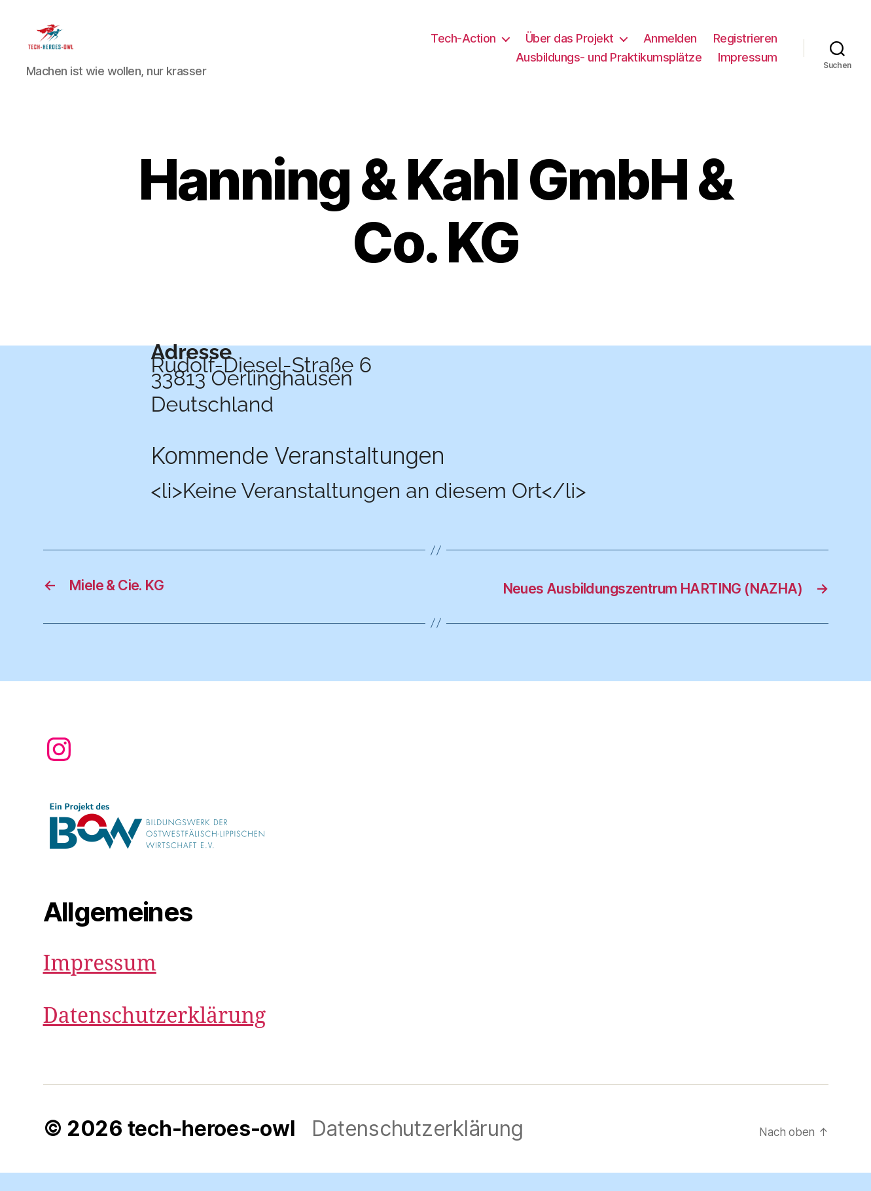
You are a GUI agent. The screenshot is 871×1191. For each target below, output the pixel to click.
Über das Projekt (569, 48)
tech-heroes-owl (212, 1147)
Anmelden (670, 48)
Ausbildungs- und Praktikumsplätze (609, 67)
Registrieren (745, 48)
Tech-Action (463, 48)
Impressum (747, 67)
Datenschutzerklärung (154, 1035)
